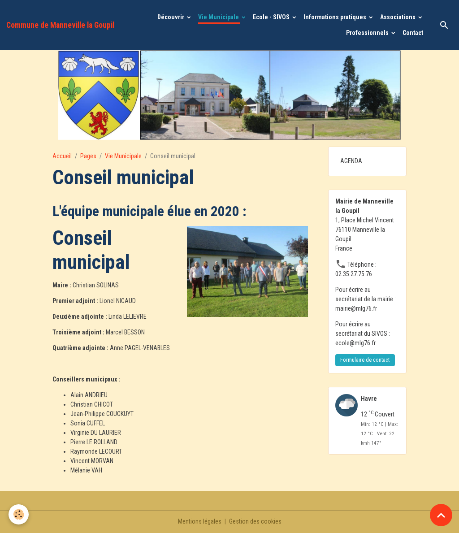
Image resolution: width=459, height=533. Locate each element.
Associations (398, 17)
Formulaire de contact (365, 360)
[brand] (60, 25)
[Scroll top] (441, 515)
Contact (413, 32)
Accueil (62, 156)
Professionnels (368, 32)
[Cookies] (19, 514)
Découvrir (171, 17)
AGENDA (351, 161)
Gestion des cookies (255, 521)
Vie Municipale (219, 17)
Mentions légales (199, 521)
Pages (88, 156)
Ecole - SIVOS (272, 17)
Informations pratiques (335, 17)
